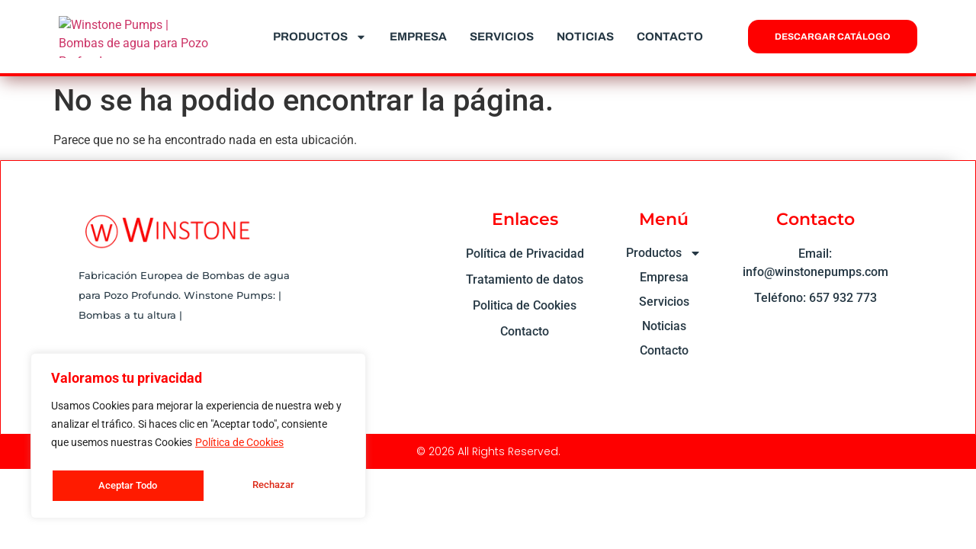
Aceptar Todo (268, 486)
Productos (320, 37)
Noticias (585, 36)
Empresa (418, 36)
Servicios (502, 36)
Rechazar (118, 486)
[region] (198, 438)
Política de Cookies (239, 447)
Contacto (670, 36)
